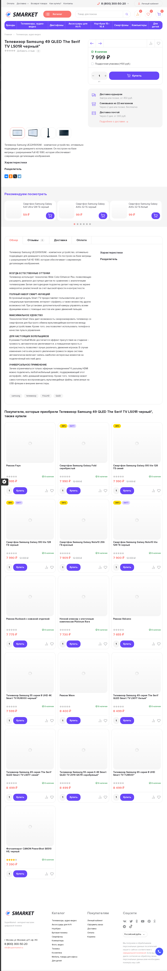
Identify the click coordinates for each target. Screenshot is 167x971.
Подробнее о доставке (114, 121)
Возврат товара (39, 3)
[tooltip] (110, 64)
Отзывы (36, 240)
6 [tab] (90, 224)
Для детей (155, 25)
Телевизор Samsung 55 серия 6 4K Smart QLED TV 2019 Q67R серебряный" (83, 773)
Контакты (68, 3)
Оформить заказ (95, 924)
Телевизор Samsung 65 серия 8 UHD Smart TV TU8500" (134, 773)
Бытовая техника (59, 932)
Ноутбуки (56, 928)
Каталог (54, 15)
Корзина (91, 937)
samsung (16, 396)
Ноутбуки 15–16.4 (102, 25)
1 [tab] (74, 224)
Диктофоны (56, 25)
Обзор (13, 240)
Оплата (10, 3)
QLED (58, 396)
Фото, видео (58, 944)
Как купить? (55, 3)
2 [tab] (77, 224)
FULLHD (46, 396)
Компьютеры (139, 25)
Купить (134, 76)
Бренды (10, 25)
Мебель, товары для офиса (64, 957)
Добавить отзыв (26, 50)
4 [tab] (83, 224)
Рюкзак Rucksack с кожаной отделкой (28, 618)
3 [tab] (80, 224)
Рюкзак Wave (67, 695)
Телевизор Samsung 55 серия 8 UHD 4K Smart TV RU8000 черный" (29, 697)
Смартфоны (121, 25)
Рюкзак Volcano (122, 618)
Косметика (57, 953)
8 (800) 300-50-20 (113, 3)
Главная (8, 34)
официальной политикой (134, 953)
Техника (56, 949)
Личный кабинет (148, 3)
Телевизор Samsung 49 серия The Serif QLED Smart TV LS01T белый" (135, 697)
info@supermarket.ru (14, 947)
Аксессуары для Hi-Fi (78, 25)
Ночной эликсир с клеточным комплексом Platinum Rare (77, 620)
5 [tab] (86, 224)
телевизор (31, 396)
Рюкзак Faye (13, 465)
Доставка (21, 3)
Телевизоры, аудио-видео (32, 25)
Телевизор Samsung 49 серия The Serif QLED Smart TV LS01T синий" (28, 773)
